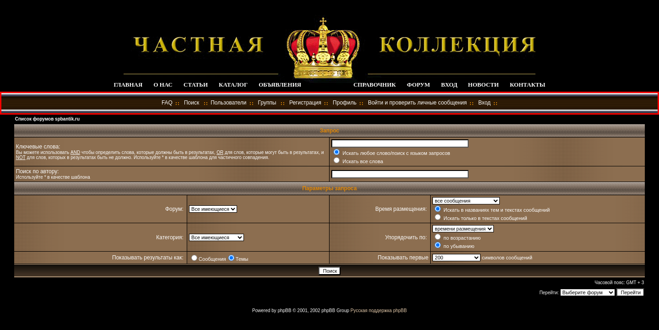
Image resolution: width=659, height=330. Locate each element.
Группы (267, 102)
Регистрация (305, 102)
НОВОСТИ (483, 84)
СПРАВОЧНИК (374, 84)
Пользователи (228, 102)
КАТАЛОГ (233, 84)
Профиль (345, 102)
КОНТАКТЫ (528, 84)
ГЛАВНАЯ (127, 84)
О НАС (163, 84)
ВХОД (449, 84)
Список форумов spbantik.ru (47, 118)
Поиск (191, 102)
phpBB (285, 310)
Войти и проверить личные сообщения (417, 102)
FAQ (167, 102)
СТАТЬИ (196, 84)
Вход (484, 102)
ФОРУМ (418, 84)
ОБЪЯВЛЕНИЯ (280, 84)
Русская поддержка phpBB (379, 310)
